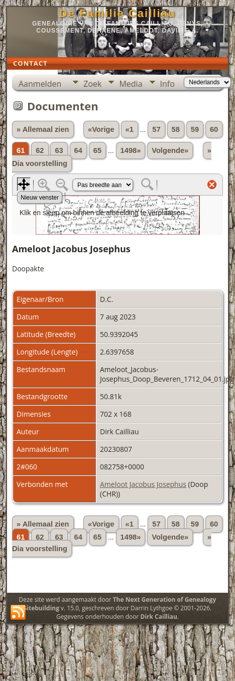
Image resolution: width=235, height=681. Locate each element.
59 (195, 129)
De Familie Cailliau (117, 13)
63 (59, 150)
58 (176, 129)
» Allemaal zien (43, 129)
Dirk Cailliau (159, 616)
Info (167, 83)
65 (97, 150)
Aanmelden (40, 83)
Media (130, 83)
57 (156, 129)
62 (40, 150)
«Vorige (101, 129)
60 (214, 129)
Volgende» (170, 150)
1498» (131, 150)
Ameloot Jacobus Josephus (143, 484)
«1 (130, 129)
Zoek (92, 83)
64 (78, 150)
